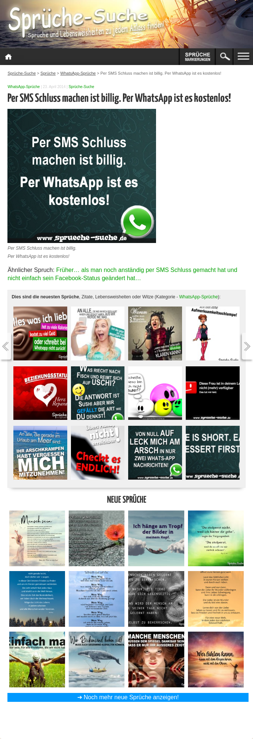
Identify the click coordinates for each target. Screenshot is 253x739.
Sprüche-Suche (81, 87)
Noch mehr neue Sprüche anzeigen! (131, 697)
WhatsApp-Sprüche (23, 87)
